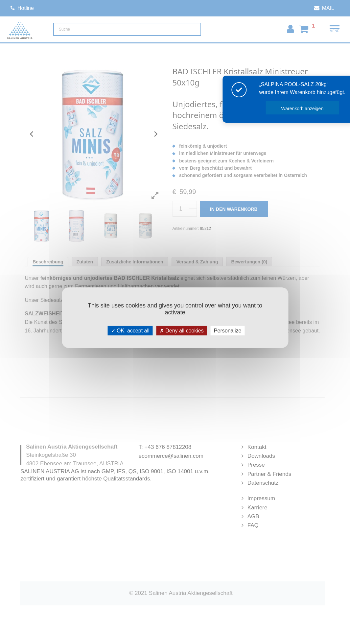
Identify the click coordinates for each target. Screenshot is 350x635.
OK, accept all (130, 330)
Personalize (228, 330)
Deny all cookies (182, 330)
